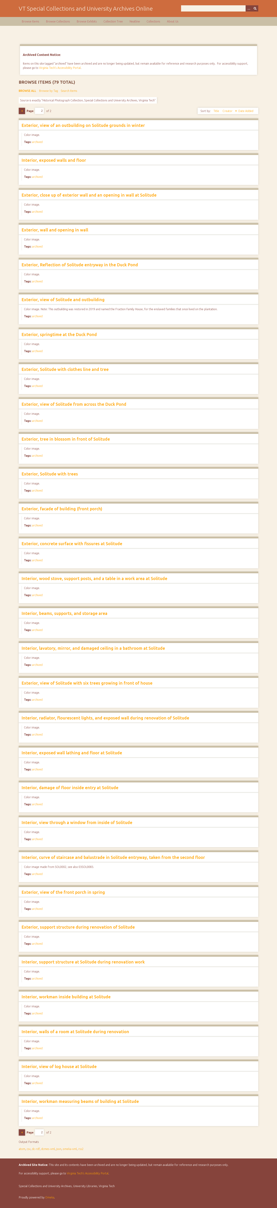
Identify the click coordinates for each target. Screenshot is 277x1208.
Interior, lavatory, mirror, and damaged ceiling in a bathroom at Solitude (93, 648)
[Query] (219, 8)
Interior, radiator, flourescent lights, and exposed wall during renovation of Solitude (105, 718)
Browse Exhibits (87, 21)
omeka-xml (70, 1148)
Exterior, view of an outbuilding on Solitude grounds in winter (83, 125)
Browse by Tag (48, 90)
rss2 (81, 1148)
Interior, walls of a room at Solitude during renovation (75, 1031)
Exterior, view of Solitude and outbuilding (63, 299)
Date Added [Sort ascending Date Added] (245, 111)
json (58, 1148)
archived (37, 142)
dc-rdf (36, 1148)
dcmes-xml (48, 1148)
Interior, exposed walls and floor (54, 160)
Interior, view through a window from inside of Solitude (77, 822)
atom (22, 1148)
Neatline (134, 21)
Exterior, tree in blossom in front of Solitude (66, 439)
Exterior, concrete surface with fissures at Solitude (72, 543)
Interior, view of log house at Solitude (59, 1066)
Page (35, 111)
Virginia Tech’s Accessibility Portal (87, 1173)
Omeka (49, 1197)
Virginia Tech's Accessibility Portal (60, 67)
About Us (172, 21)
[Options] (249, 8)
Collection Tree (113, 21)
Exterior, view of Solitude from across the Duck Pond (74, 404)
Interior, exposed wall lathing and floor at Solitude (72, 752)
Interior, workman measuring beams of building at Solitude (80, 1101)
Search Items (69, 90)
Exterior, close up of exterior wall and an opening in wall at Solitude (89, 195)
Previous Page (22, 111)
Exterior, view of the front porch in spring (63, 892)
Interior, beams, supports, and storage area (64, 613)
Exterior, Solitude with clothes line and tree (65, 369)
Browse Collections (58, 21)
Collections (153, 21)
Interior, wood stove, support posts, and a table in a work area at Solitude (94, 578)
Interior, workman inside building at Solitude (66, 996)
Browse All (27, 90)
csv (29, 1148)
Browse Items (30, 21)
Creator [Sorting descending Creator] (228, 111)
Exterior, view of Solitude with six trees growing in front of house (87, 683)
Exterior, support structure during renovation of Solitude (78, 927)
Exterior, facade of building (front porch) (62, 508)
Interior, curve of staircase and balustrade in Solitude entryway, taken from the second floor (113, 857)
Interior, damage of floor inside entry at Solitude (70, 787)
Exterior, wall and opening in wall (55, 230)
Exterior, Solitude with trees (50, 474)
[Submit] (255, 8)
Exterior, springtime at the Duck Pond (59, 334)
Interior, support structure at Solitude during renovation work (83, 962)
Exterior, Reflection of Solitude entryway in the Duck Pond (80, 264)
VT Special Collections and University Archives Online (86, 8)
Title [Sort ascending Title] (216, 111)
